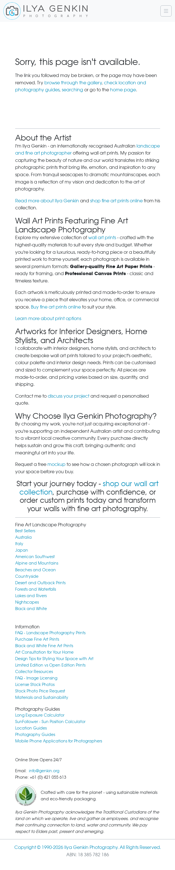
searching (72, 89)
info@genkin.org (44, 770)
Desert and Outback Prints (40, 582)
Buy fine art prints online (56, 307)
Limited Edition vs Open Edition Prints (50, 665)
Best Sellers (25, 530)
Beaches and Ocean (35, 569)
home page (123, 89)
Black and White (31, 608)
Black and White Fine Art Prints (44, 645)
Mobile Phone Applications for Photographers (58, 740)
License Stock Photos (34, 684)
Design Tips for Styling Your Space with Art (54, 658)
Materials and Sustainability (41, 697)
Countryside (26, 576)
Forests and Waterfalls (35, 589)
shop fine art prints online (116, 200)
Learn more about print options (48, 318)
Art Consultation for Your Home (44, 652)
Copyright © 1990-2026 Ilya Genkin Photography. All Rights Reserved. (87, 847)
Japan (21, 550)
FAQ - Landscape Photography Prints (50, 632)
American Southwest (35, 556)
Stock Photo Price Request (40, 690)
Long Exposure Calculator (39, 715)
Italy (19, 543)
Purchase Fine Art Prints (37, 639)
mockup (56, 464)
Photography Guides (35, 734)
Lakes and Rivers (31, 595)
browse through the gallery (73, 82)
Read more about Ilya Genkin (47, 200)
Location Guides (31, 728)
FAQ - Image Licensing (36, 678)
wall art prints (102, 237)
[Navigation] (166, 11)
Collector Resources (34, 671)
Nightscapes (27, 602)
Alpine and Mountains (36, 563)
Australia (23, 537)
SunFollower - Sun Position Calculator (50, 721)
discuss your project (68, 396)
